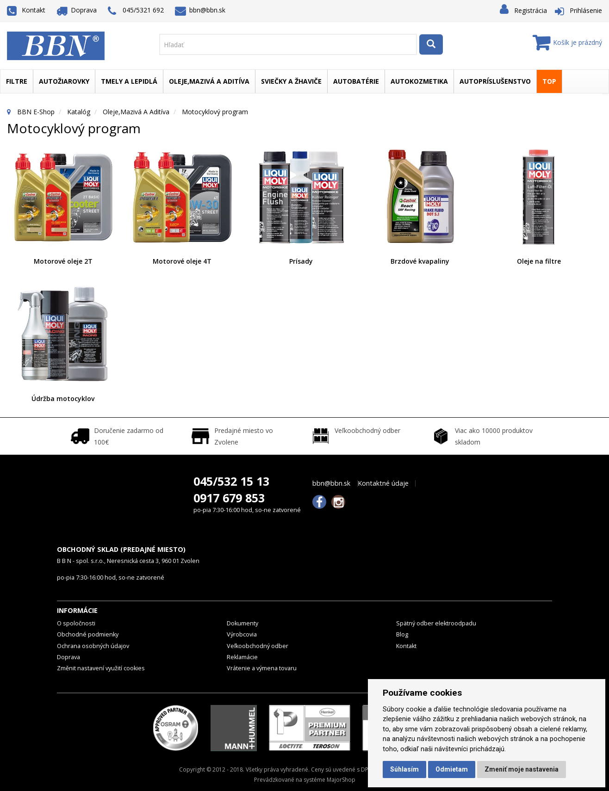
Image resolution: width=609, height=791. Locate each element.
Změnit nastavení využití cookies (101, 668)
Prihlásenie (586, 10)
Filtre (16, 81)
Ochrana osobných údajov (93, 646)
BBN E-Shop (36, 111)
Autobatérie (356, 81)
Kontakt (26, 10)
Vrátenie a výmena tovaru (262, 668)
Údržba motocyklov (62, 398)
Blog (402, 634)
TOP (549, 81)
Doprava (76, 10)
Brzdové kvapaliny (420, 261)
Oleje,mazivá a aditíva (209, 81)
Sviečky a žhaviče (291, 81)
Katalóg (78, 111)
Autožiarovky (64, 81)
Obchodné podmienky (87, 634)
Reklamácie (242, 657)
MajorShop (341, 780)
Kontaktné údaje (383, 483)
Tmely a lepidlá (129, 81)
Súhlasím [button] (404, 769)
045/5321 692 (136, 11)
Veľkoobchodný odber (257, 646)
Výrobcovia (242, 634)
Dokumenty (242, 623)
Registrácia (530, 10)
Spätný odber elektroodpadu (436, 623)
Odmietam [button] (451, 769)
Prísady (301, 261)
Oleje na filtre (539, 261)
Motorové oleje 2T (63, 261)
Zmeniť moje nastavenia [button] (522, 769)
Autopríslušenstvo (495, 81)
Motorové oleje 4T (182, 261)
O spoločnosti (76, 623)
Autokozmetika (419, 81)
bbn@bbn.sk (200, 10)
